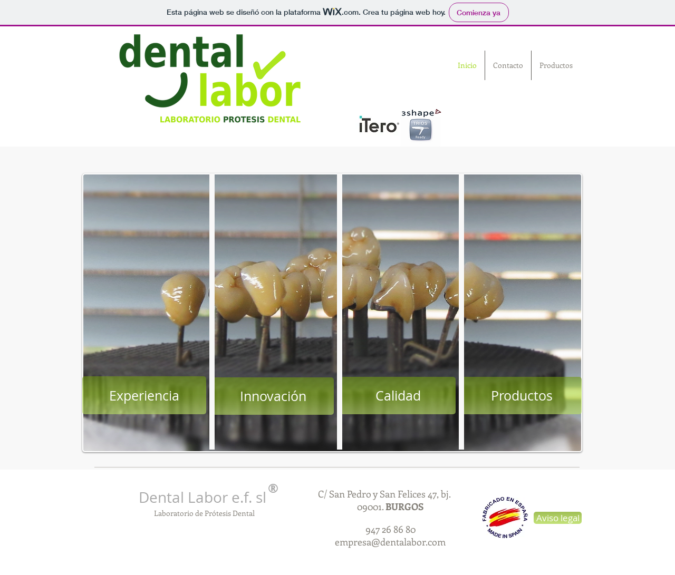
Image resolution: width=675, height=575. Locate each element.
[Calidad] (398, 395)
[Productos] (521, 395)
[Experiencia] (144, 395)
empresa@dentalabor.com (390, 541)
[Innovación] (273, 396)
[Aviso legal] (558, 518)
